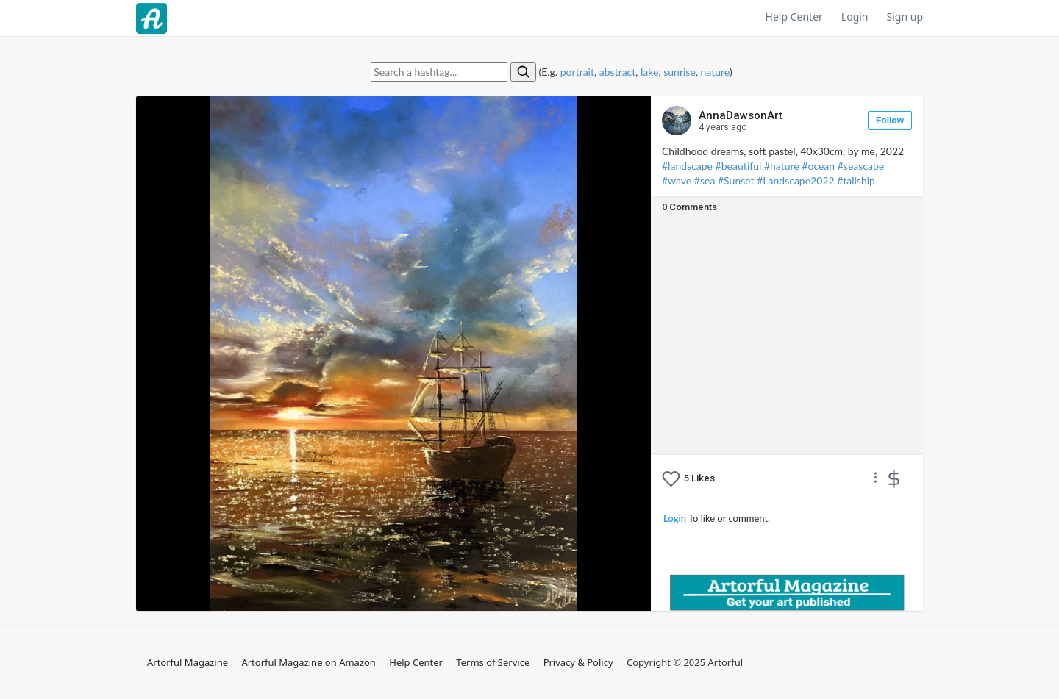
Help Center (794, 17)
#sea (705, 180)
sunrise (679, 71)
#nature (781, 165)
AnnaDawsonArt (740, 121)
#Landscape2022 (795, 180)
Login (855, 17)
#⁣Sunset (736, 180)
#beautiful (739, 165)
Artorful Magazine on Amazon (308, 662)
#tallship (856, 180)
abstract (617, 71)
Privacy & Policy (578, 662)
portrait (577, 71)
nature (715, 71)
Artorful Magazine (187, 662)
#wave (676, 180)
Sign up (905, 17)
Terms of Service (493, 662)
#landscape (687, 165)
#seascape (861, 165)
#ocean (818, 165)
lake (649, 71)
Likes (699, 478)
